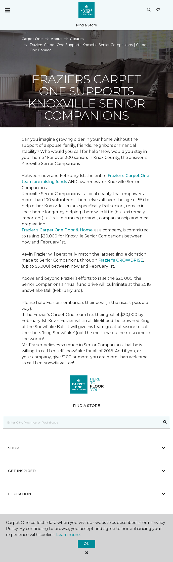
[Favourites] (158, 10)
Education (86, 494)
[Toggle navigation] (7, 10)
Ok (86, 543)
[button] (149, 10)
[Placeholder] (81, 422)
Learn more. (68, 534)
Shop (86, 448)
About (56, 39)
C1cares (77, 39)
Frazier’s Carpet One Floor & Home (57, 230)
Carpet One (32, 39)
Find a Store (86, 25)
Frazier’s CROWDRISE (120, 260)
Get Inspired (86, 471)
